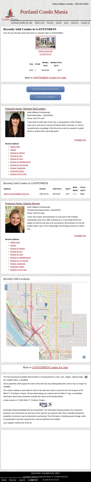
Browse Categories (17, 168)
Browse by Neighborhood (20, 162)
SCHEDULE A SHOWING (45, 97)
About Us (74, 23)
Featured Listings (17, 171)
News (66, 23)
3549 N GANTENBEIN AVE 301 (16, 194)
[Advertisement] (45, 449)
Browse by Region (17, 153)
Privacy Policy (36, 473)
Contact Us (85, 23)
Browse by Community (19, 165)
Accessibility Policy (48, 473)
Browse (50, 23)
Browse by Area (16, 159)
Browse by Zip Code (18, 174)
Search (58, 23)
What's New (39, 23)
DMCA (57, 473)
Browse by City (16, 156)
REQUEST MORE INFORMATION (45, 89)
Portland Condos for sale (22, 23)
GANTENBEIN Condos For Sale (49, 77)
